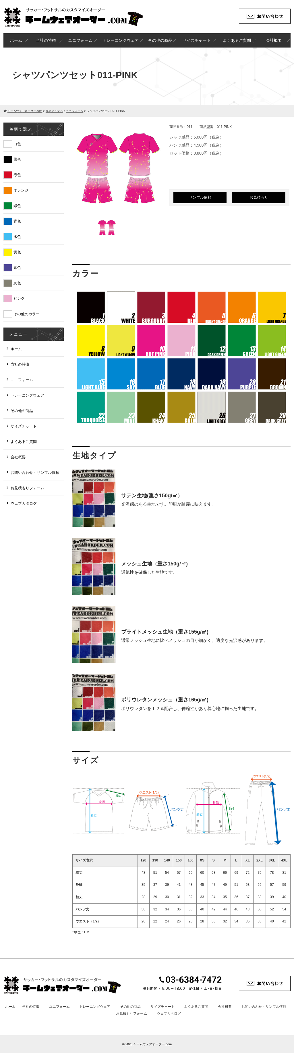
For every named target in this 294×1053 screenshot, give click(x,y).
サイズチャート (197, 40)
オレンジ (20, 190)
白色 (17, 144)
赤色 (17, 175)
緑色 (17, 206)
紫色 (17, 267)
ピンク (19, 298)
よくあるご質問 (237, 40)
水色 (17, 236)
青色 (17, 221)
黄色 (17, 252)
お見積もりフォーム (27, 488)
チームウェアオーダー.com (152, 1044)
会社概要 (274, 40)
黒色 (17, 159)
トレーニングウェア (120, 40)
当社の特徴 (46, 40)
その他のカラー (26, 314)
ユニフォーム (80, 40)
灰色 (17, 283)
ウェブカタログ (24, 503)
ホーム (16, 40)
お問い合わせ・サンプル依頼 (35, 472)
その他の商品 (160, 40)
